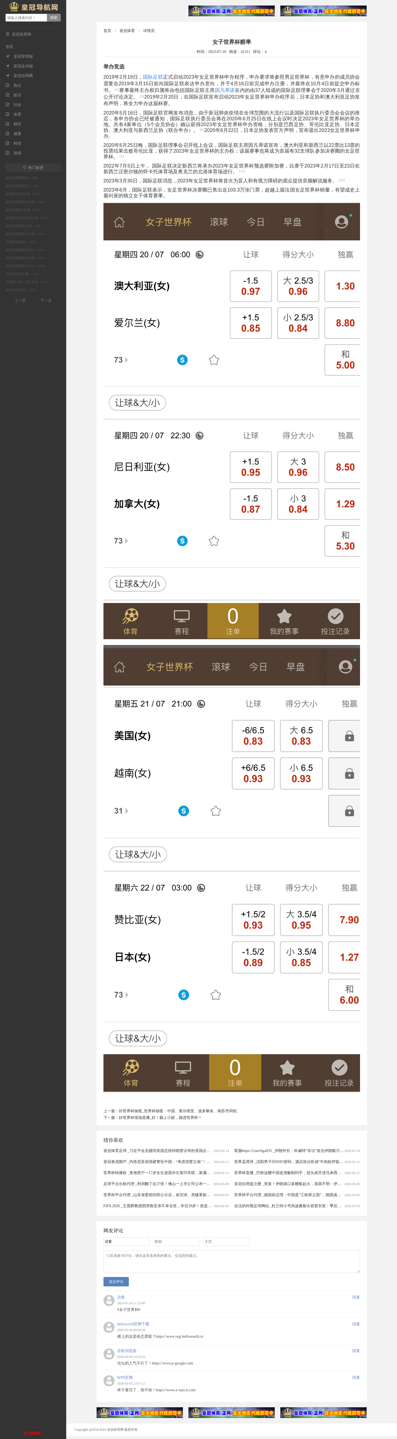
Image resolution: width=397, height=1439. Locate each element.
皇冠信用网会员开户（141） (26, 250)
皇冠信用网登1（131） (22, 290)
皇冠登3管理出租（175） (24, 194)
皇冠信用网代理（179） (23, 186)
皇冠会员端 (19, 66)
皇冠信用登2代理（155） (24, 210)
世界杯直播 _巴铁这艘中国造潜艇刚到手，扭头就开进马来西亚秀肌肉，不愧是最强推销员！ (313, 1173)
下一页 (46, 301)
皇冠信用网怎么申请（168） (26, 202)
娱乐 (13, 95)
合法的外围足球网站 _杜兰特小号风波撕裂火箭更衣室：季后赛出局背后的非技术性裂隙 (309, 1206)
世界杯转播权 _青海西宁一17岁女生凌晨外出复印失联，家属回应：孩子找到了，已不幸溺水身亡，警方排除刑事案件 (203, 1173)
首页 (9, 47)
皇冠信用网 (19, 76)
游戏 (13, 153)
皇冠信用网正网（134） (23, 274)
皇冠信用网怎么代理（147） (26, 234)
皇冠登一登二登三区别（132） (28, 282)
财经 (13, 124)
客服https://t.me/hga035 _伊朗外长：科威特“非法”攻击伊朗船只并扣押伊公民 (298, 1151)
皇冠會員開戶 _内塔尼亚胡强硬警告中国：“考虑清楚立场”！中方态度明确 (166, 1162)
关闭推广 (35, 1433)
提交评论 (116, 1285)
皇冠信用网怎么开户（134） (26, 266)
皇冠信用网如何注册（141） (26, 258)
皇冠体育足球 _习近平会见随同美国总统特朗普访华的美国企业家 (159, 1151)
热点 (13, 85)
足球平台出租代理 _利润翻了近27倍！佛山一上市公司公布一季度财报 (162, 1184)
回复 (356, 1301)
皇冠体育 (127, 31)
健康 (13, 134)
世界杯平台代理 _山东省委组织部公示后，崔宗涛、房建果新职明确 (161, 1195)
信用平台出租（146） (21, 242)
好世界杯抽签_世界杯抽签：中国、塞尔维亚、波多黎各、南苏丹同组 (178, 1111)
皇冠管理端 (19, 56)
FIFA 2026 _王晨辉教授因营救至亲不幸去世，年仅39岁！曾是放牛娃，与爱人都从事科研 (178, 1206)
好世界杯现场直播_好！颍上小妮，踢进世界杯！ (160, 1118)
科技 (13, 143)
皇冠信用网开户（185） (23, 178)
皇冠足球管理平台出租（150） (28, 218)
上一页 (20, 301)
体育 (13, 114)
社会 (13, 105)
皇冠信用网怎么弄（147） (25, 226)
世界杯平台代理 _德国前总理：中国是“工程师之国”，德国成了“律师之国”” (298, 1195)
